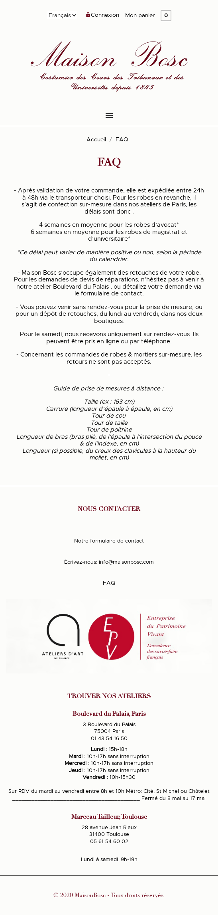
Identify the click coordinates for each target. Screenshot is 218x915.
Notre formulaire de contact (109, 540)
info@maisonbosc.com (126, 562)
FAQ (109, 582)
